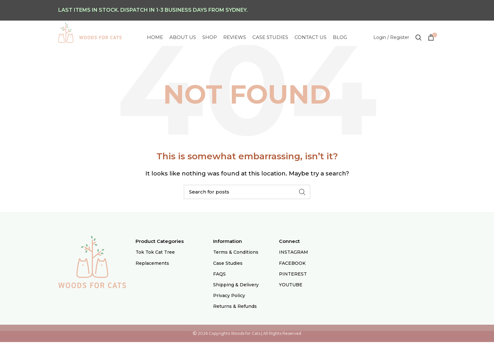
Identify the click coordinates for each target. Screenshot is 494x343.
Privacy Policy (229, 296)
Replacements (152, 264)
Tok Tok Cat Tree (155, 253)
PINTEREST (293, 275)
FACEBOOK (292, 264)
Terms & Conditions (235, 253)
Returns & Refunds (235, 307)
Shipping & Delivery (236, 286)
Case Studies (228, 264)
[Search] (247, 193)
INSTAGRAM (293, 253)
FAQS (219, 275)
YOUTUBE (290, 286)
